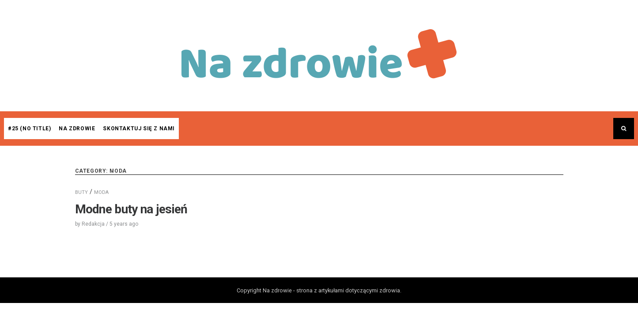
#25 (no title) (29, 128)
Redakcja (93, 224)
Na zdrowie (77, 128)
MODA (101, 192)
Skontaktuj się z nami (139, 128)
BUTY (81, 192)
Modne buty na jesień (131, 209)
